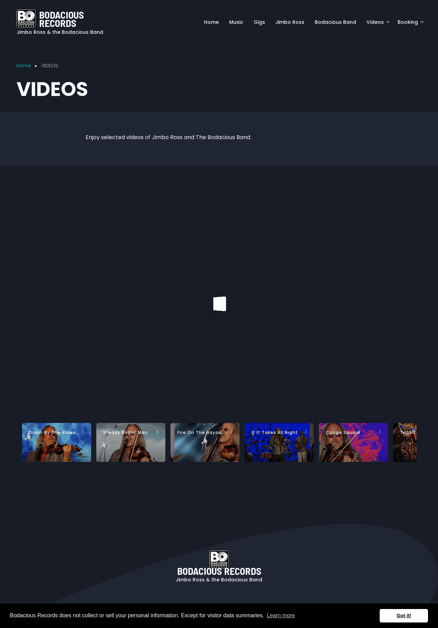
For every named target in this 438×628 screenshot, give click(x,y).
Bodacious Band (335, 22)
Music (236, 22)
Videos (378, 25)
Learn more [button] (281, 615)
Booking (411, 25)
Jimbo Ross (289, 22)
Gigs (259, 22)
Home (211, 22)
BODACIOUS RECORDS (61, 19)
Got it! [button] (404, 615)
